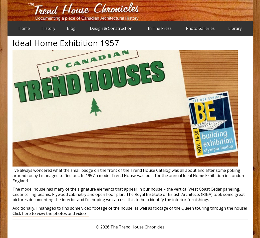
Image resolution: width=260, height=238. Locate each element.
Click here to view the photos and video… (51, 213)
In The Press (160, 28)
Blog (71, 28)
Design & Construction (111, 28)
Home (24, 28)
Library (235, 28)
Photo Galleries (200, 28)
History (48, 28)
